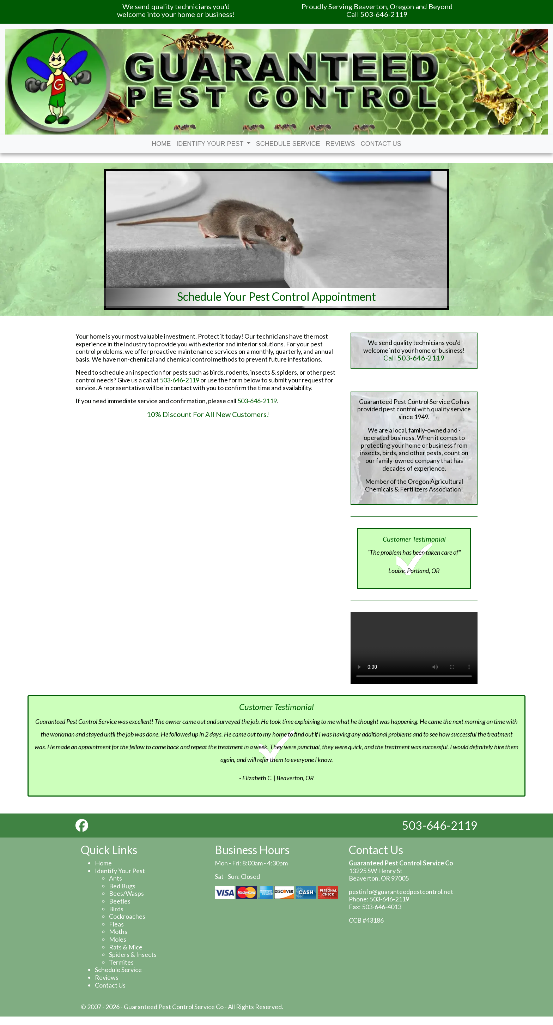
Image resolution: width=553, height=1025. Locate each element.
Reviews (340, 143)
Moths (118, 931)
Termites (121, 962)
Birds (116, 909)
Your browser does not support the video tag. (414, 648)
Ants (115, 878)
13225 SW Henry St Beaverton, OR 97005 (379, 874)
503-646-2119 (179, 380)
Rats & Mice (125, 947)
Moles (117, 939)
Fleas (116, 924)
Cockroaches (127, 916)
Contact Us (381, 143)
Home (161, 143)
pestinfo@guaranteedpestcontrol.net (401, 891)
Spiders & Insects (133, 954)
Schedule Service (288, 143)
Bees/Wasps (126, 893)
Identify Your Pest (213, 143)
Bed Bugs (122, 886)
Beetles (119, 901)
